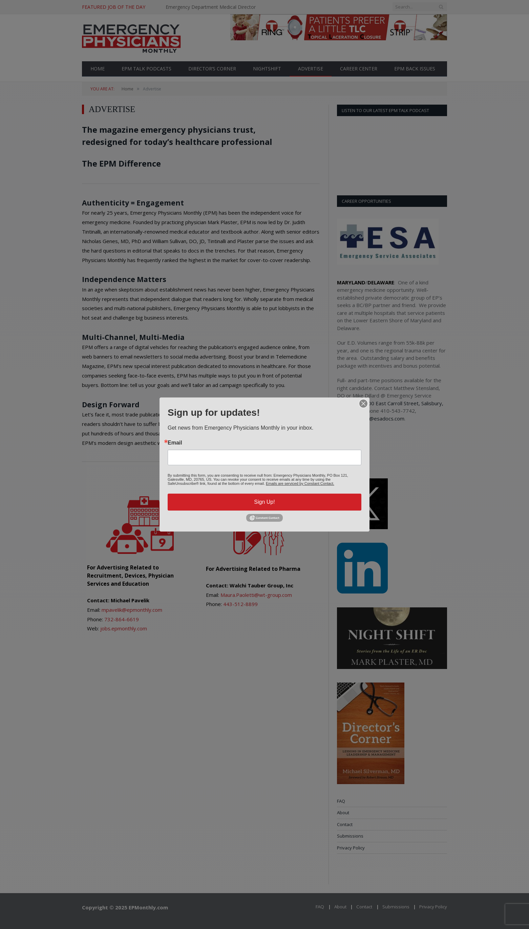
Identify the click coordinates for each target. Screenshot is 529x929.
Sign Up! (264, 502)
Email (175, 443)
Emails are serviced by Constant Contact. (300, 483)
